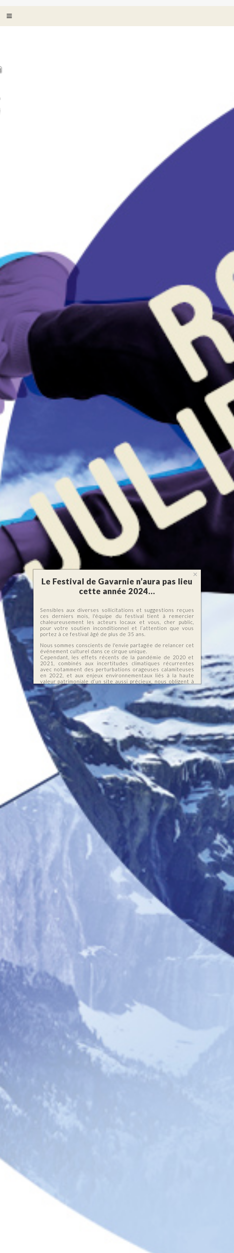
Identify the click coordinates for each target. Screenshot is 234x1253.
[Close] (195, 574)
